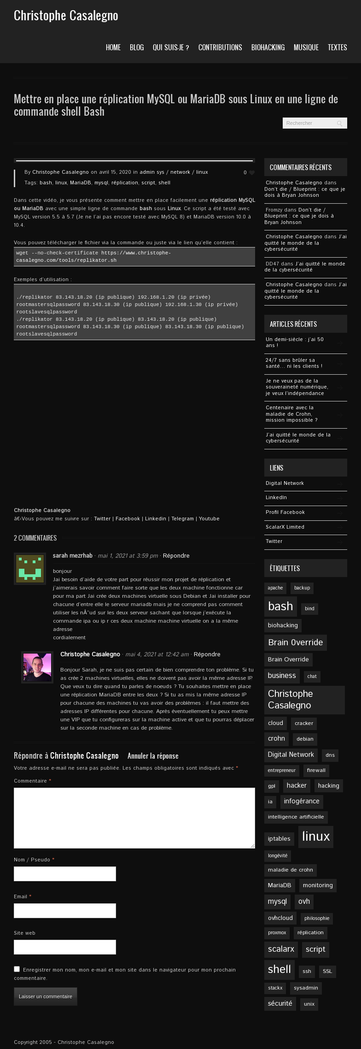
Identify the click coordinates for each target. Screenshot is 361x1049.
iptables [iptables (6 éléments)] (279, 838)
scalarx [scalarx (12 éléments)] (281, 949)
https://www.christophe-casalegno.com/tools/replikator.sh (93, 256)
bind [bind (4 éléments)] (309, 609)
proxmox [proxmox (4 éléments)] (277, 933)
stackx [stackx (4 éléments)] (275, 988)
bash (46, 183)
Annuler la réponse (153, 755)
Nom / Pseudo (34, 860)
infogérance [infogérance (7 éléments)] (302, 801)
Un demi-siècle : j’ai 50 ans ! (295, 343)
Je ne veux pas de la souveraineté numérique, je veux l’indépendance (297, 387)
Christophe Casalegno (60, 172)
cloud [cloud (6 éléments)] (275, 723)
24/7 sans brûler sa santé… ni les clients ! (294, 364)
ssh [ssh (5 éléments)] (307, 971)
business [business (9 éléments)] (282, 676)
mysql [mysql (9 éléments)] (277, 901)
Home (113, 47)
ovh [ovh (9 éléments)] (304, 901)
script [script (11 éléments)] (316, 949)
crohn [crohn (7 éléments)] (276, 738)
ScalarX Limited (285, 527)
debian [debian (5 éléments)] (305, 739)
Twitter (102, 519)
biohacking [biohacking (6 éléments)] (283, 625)
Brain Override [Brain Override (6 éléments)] (288, 659)
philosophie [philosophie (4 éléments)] (316, 918)
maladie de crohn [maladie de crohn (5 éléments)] (290, 870)
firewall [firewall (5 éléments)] (316, 770)
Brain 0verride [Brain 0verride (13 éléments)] (295, 642)
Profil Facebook (285, 512)
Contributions (220, 47)
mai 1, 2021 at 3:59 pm (128, 556)
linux (61, 183)
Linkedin (155, 519)
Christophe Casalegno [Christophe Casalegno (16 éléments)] (290, 700)
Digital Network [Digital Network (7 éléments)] (291, 755)
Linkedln (276, 497)
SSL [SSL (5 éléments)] (327, 971)
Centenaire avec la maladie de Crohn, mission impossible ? (292, 414)
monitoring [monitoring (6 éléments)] (318, 885)
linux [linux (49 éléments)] (316, 837)
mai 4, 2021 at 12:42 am (157, 654)
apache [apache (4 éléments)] (275, 588)
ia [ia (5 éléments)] (270, 802)
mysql (101, 183)
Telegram (182, 519)
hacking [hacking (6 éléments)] (328, 785)
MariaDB (80, 183)
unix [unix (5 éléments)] (309, 1004)
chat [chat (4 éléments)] (312, 676)
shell (164, 183)
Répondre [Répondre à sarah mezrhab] (176, 556)
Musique (306, 47)
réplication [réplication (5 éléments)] (310, 933)
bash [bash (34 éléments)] (280, 606)
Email (22, 897)
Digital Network (285, 483)
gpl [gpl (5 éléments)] (271, 786)
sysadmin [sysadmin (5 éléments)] (306, 988)
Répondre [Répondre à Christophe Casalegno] (207, 654)
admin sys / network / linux (174, 172)
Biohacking (268, 47)
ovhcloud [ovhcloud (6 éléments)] (280, 918)
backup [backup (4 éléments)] (302, 588)
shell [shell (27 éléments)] (279, 969)
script (148, 183)
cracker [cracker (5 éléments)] (304, 723)
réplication (124, 183)
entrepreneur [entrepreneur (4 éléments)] (282, 770)
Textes (337, 47)
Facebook (128, 519)
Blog (137, 47)
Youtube (209, 519)
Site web (24, 933)
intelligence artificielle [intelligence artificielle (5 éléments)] (296, 817)
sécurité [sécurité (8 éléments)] (280, 1004)
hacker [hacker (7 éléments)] (297, 785)
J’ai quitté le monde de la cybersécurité (305, 243)
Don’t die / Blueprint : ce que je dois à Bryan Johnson (304, 193)
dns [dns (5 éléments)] (330, 755)
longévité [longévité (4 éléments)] (277, 856)
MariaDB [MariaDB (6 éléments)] (279, 885)
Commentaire (32, 781)
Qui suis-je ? (171, 47)
